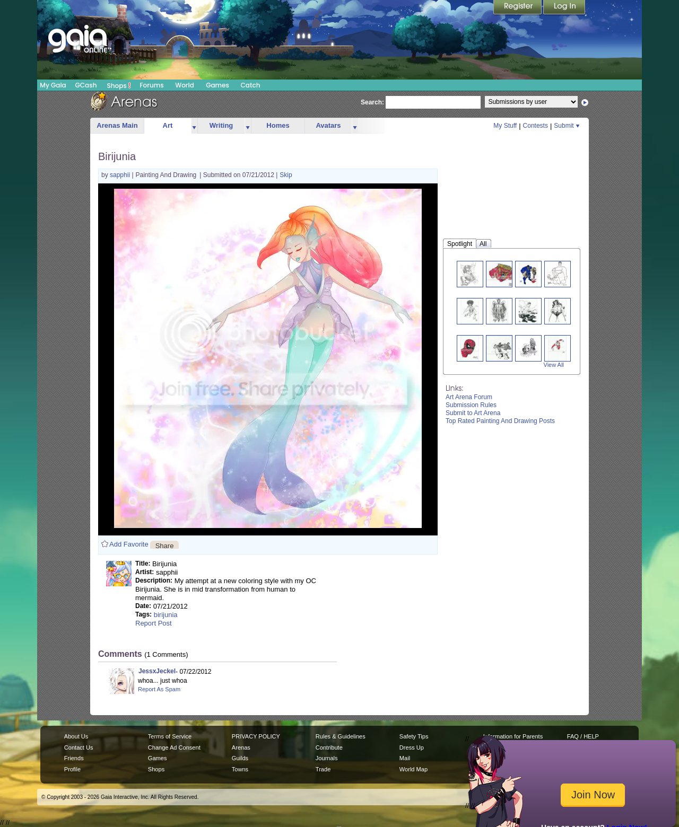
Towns (240, 769)
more (194, 126)
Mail (404, 758)
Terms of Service (169, 736)
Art (168, 125)
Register (518, 8)
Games (217, 85)
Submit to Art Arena (473, 413)
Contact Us (78, 747)
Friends (74, 758)
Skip (286, 175)
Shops (119, 85)
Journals (327, 758)
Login (564, 8)
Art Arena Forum (469, 397)
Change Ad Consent (174, 747)
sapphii (121, 175)
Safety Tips (414, 736)
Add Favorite (129, 544)
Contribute (329, 747)
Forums (151, 85)
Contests (535, 125)
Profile (72, 769)
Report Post (153, 623)
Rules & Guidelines (340, 736)
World (184, 85)
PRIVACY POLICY (256, 736)
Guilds (240, 758)
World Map (413, 769)
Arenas (241, 747)
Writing (221, 125)
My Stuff (505, 125)
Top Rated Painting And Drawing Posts (500, 421)
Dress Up (411, 747)
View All (554, 365)
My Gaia (53, 85)
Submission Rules (471, 405)
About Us (76, 736)
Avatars (328, 125)
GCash (86, 85)
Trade (323, 769)
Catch (250, 85)
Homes (277, 125)
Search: (372, 102)
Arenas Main (117, 125)
